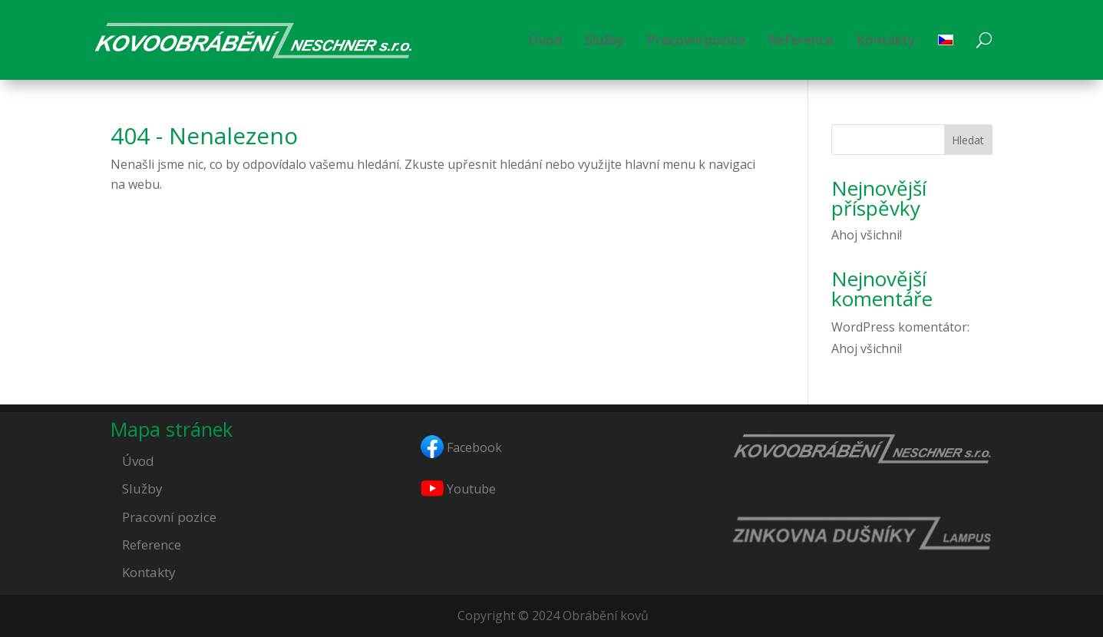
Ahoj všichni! (866, 234)
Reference (801, 39)
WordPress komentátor (899, 326)
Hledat (968, 140)
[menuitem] (945, 40)
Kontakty (886, 39)
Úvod (545, 39)
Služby (604, 39)
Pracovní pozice (696, 39)
